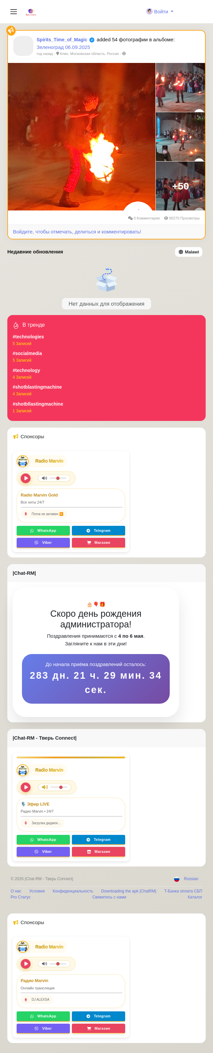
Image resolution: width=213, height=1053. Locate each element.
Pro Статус (21, 897)
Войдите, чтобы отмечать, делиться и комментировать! (77, 231)
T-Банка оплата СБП (183, 891)
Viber (43, 542)
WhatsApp (43, 530)
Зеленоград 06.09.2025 (63, 47)
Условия (37, 891)
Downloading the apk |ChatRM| (128, 891)
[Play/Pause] (26, 787)
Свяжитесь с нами (109, 897)
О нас (16, 891)
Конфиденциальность (73, 891)
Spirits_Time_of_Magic (62, 39)
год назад (45, 54)
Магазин (98, 542)
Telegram (99, 530)
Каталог (195, 897)
